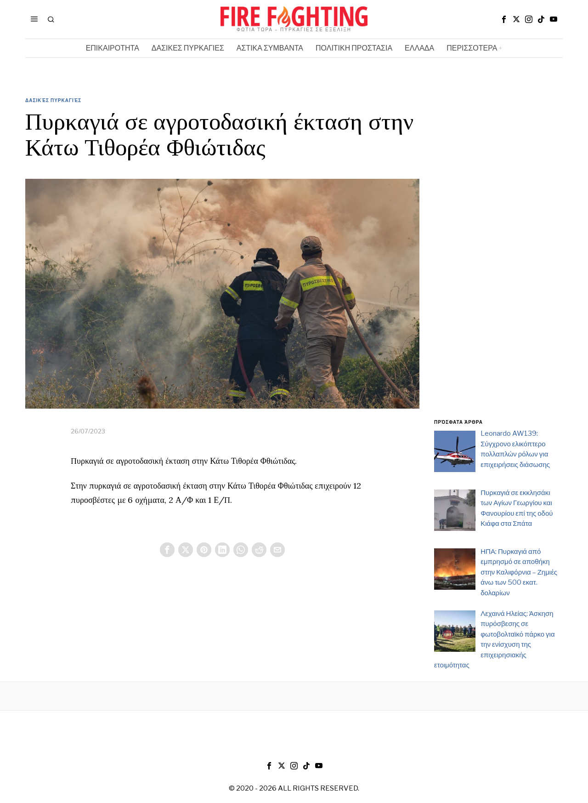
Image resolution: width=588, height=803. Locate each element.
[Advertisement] (498, 263)
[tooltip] (503, 19)
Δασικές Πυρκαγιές (53, 100)
